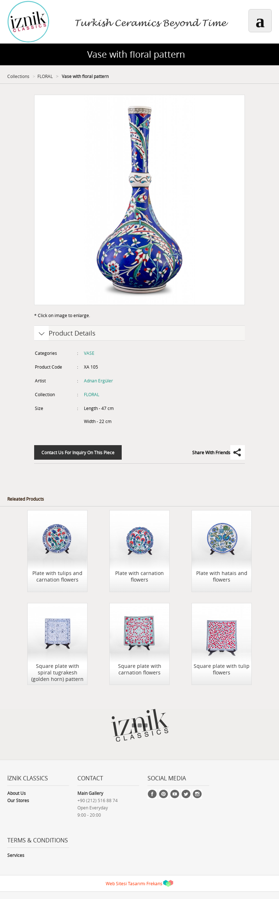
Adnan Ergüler (98, 380)
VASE (89, 353)
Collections (18, 76)
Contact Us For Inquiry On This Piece (77, 452)
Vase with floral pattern (85, 76)
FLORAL (45, 76)
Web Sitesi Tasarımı (125, 883)
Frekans (154, 883)
